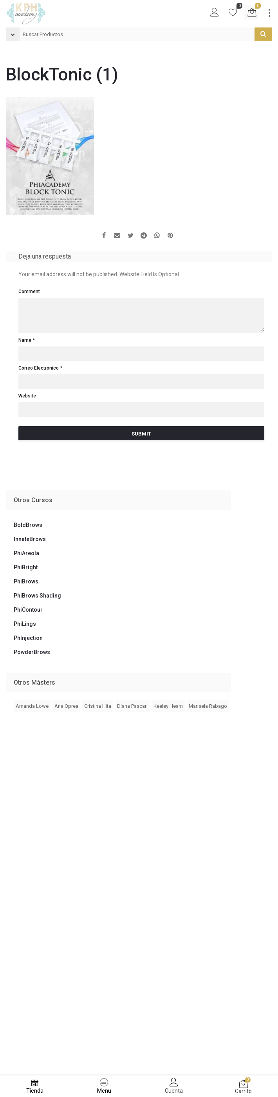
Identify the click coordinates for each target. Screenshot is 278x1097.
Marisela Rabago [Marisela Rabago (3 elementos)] (208, 706)
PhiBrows (26, 581)
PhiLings (25, 624)
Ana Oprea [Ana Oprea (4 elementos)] (66, 706)
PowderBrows (32, 652)
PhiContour (28, 610)
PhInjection (28, 638)
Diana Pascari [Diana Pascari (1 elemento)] (132, 706)
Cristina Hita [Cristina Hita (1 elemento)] (97, 706)
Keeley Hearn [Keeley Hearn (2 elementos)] (168, 706)
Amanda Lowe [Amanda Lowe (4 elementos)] (32, 706)
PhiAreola (26, 553)
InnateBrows (30, 539)
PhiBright (26, 567)
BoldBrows (28, 525)
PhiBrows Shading (37, 595)
